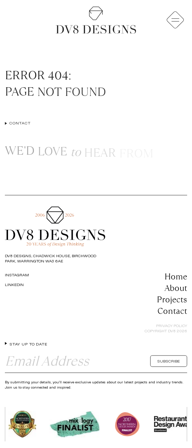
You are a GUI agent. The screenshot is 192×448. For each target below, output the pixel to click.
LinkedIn (14, 285)
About (175, 288)
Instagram (17, 275)
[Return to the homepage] (96, 20)
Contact (172, 311)
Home (175, 276)
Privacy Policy (171, 326)
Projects (172, 299)
